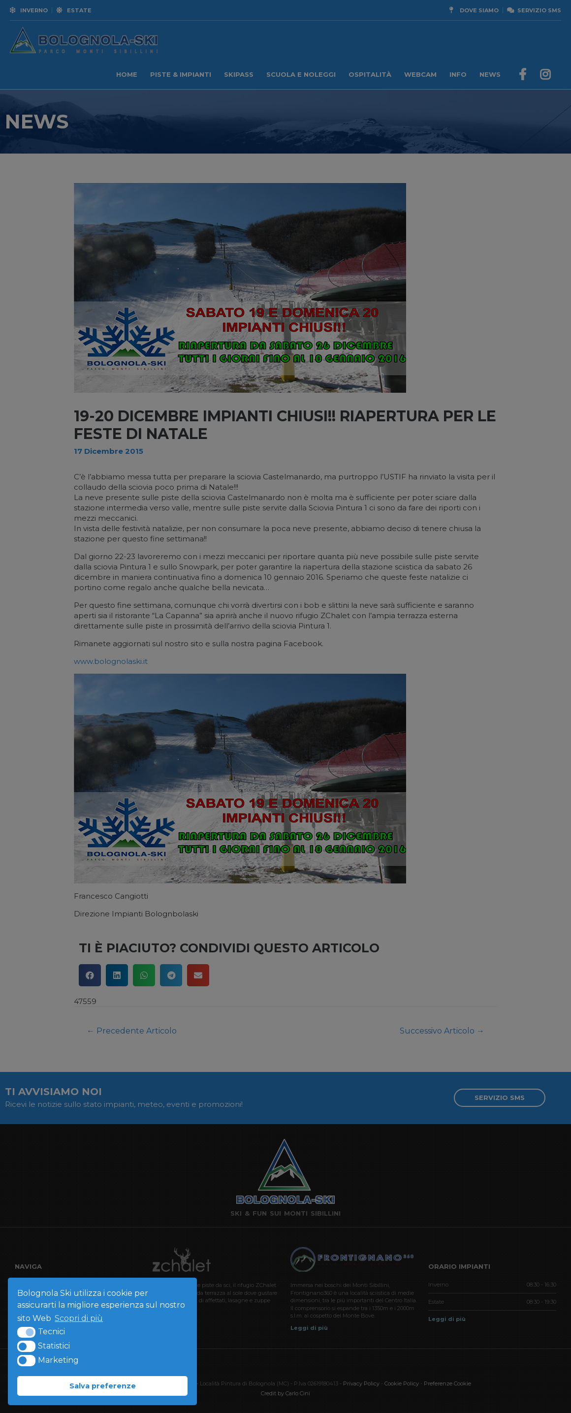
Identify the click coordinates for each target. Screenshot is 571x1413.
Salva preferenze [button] (102, 1386)
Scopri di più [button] (79, 1318)
